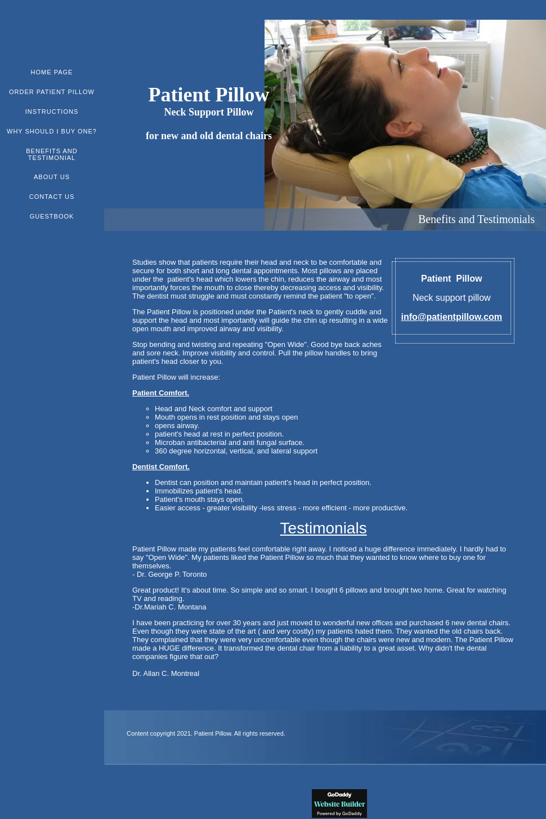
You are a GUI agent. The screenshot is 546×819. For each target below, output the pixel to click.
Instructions (52, 111)
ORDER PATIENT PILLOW (52, 91)
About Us (52, 176)
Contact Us (52, 196)
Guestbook (52, 216)
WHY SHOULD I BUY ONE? (52, 131)
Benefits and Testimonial (51, 154)
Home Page (52, 72)
